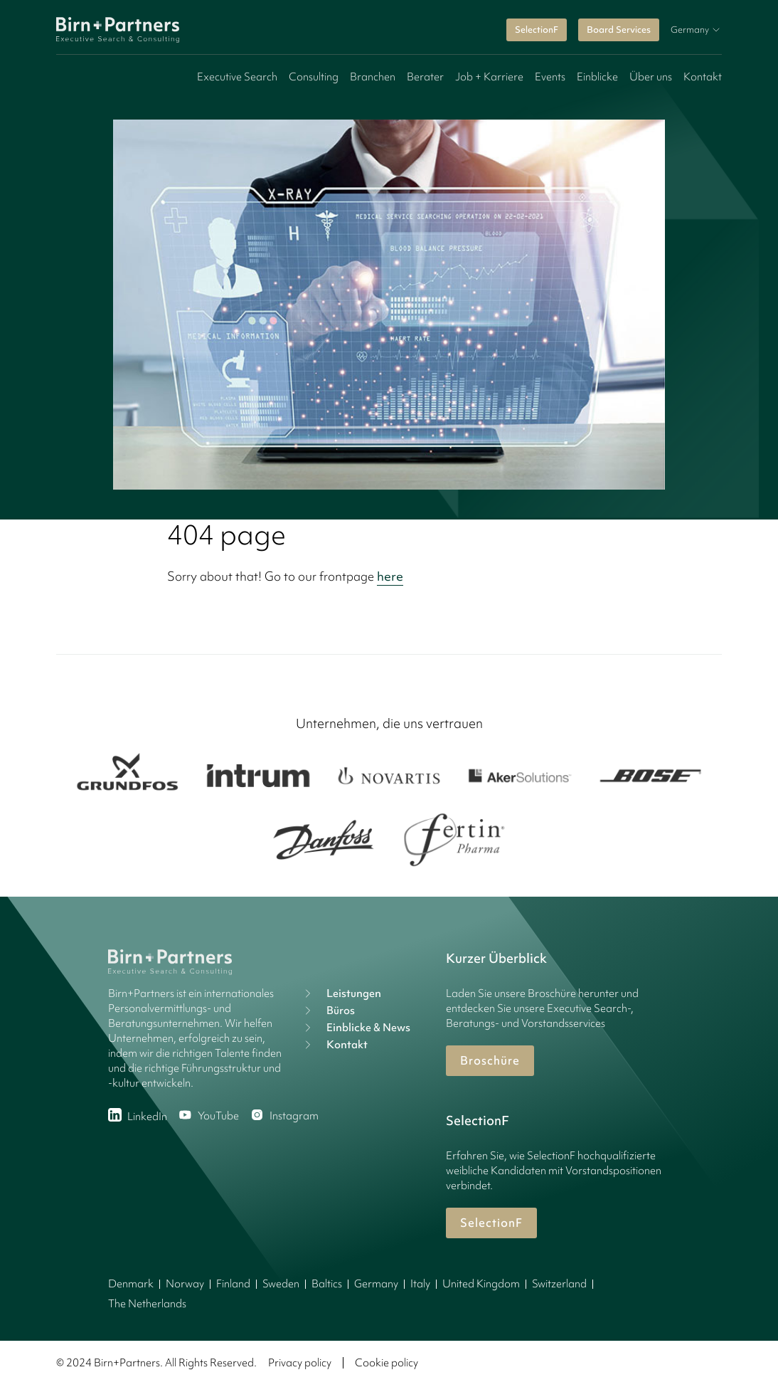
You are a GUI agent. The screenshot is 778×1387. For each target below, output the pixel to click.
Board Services (619, 29)
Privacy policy (299, 1363)
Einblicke (597, 77)
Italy (420, 1284)
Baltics (326, 1284)
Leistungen (341, 993)
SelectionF (536, 29)
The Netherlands (147, 1304)
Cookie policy (386, 1363)
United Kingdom (481, 1284)
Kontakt (702, 77)
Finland (233, 1284)
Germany (376, 1284)
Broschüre (490, 1060)
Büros (328, 1010)
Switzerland (559, 1284)
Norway (185, 1284)
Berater (425, 77)
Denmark (131, 1284)
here (390, 576)
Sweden (280, 1284)
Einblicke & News (355, 1028)
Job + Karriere (489, 77)
